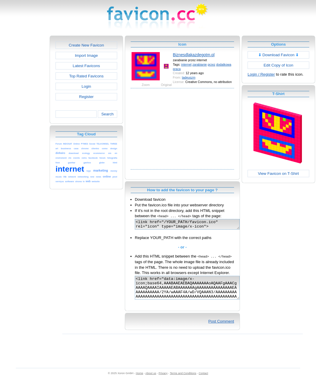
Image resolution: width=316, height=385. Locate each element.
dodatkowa (223, 64)
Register (86, 96)
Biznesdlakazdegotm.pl (194, 54)
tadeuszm (188, 77)
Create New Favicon (86, 45)
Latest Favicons (86, 66)
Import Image (86, 55)
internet (186, 64)
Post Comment (221, 327)
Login (86, 86)
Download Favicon (278, 55)
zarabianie (199, 64)
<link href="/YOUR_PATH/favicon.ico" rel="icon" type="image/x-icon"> (193, 225)
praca (177, 69)
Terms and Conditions (183, 379)
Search (107, 114)
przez (211, 64)
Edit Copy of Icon (278, 65)
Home (139, 379)
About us (150, 379)
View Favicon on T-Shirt (278, 173)
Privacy (163, 379)
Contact (203, 379)
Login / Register (261, 74)
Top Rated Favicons (86, 76)
